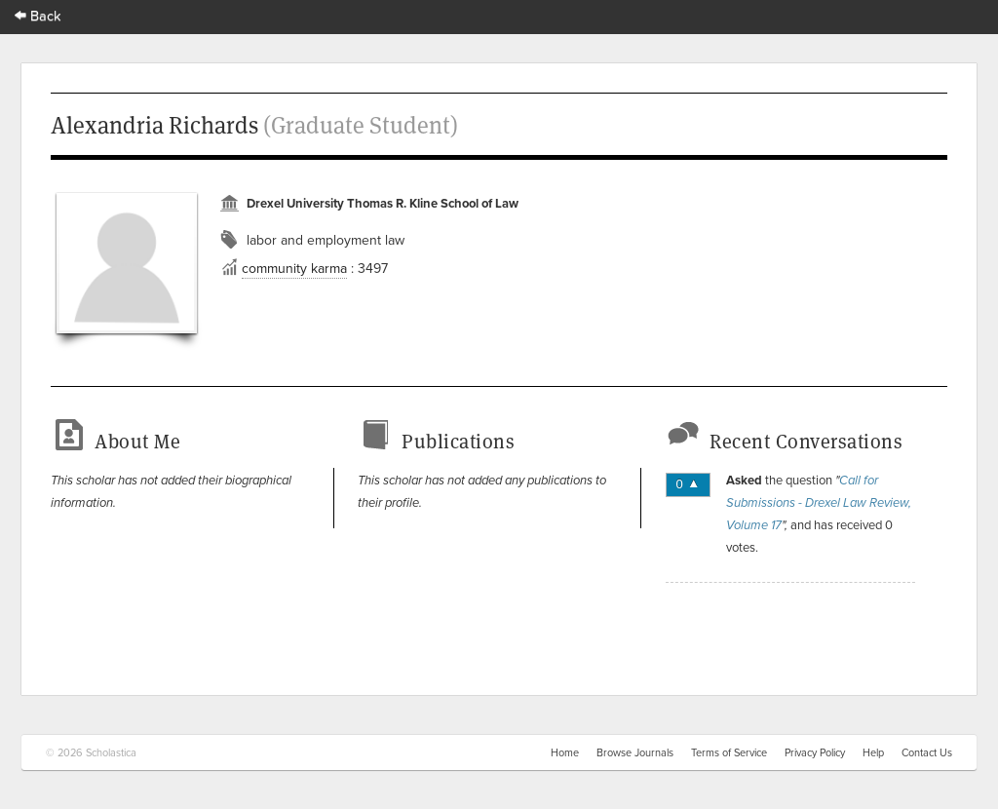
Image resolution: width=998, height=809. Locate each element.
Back (38, 15)
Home (565, 752)
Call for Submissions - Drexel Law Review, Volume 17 (818, 503)
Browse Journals (634, 752)
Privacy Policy (815, 752)
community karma (294, 268)
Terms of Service (729, 752)
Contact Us (927, 752)
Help (873, 752)
